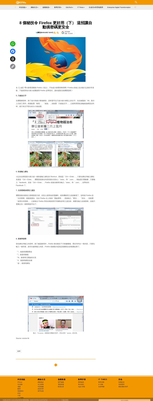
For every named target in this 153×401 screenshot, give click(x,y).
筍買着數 (41, 386)
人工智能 (20, 398)
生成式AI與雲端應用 (96, 7)
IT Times (102, 379)
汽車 (19, 395)
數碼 (19, 389)
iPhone (20, 382)
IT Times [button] (80, 7)
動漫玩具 (61, 386)
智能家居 (20, 391)
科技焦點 (21, 379)
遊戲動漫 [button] (46, 7)
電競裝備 (61, 384)
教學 (18, 351)
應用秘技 (81, 382)
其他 (120, 379)
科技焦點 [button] (23, 7)
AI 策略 (100, 384)
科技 (19, 393)
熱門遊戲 (61, 382)
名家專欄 (101, 386)
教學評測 (82, 379)
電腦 (19, 386)
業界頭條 (101, 382)
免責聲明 (121, 384)
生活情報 (41, 384)
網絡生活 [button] (34, 7)
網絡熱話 (41, 382)
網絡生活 (41, 379)
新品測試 (81, 384)
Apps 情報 (81, 386)
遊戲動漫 (62, 379)
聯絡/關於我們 (123, 386)
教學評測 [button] (58, 7)
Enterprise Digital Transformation (118, 7)
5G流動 (20, 384)
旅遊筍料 (41, 389)
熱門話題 (41, 391)
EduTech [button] (69, 7)
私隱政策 (121, 382)
